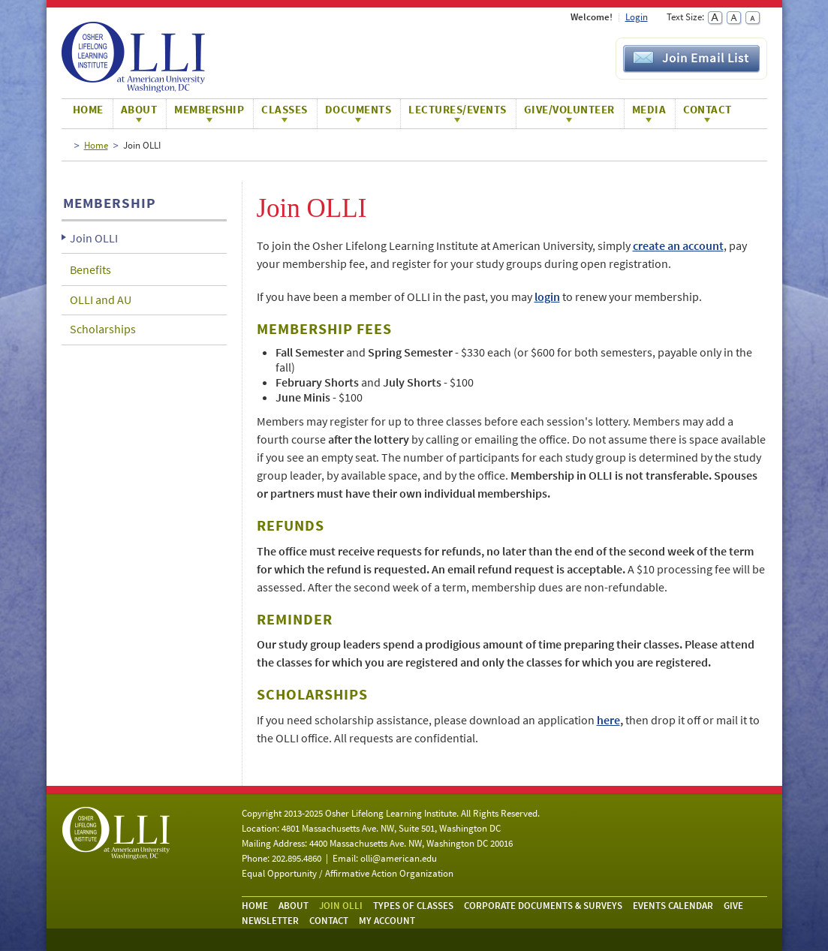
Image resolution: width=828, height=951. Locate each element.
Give (733, 905)
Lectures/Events (457, 109)
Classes (284, 109)
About (139, 109)
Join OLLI (94, 237)
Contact (707, 109)
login (547, 296)
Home (88, 109)
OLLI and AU (100, 299)
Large (715, 18)
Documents (358, 109)
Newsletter (270, 920)
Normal (734, 18)
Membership (209, 109)
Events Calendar (673, 905)
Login (636, 17)
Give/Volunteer (569, 109)
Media (649, 109)
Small (752, 18)
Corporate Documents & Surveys (543, 905)
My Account (387, 920)
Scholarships (103, 328)
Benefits (90, 269)
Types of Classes (413, 905)
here (608, 719)
